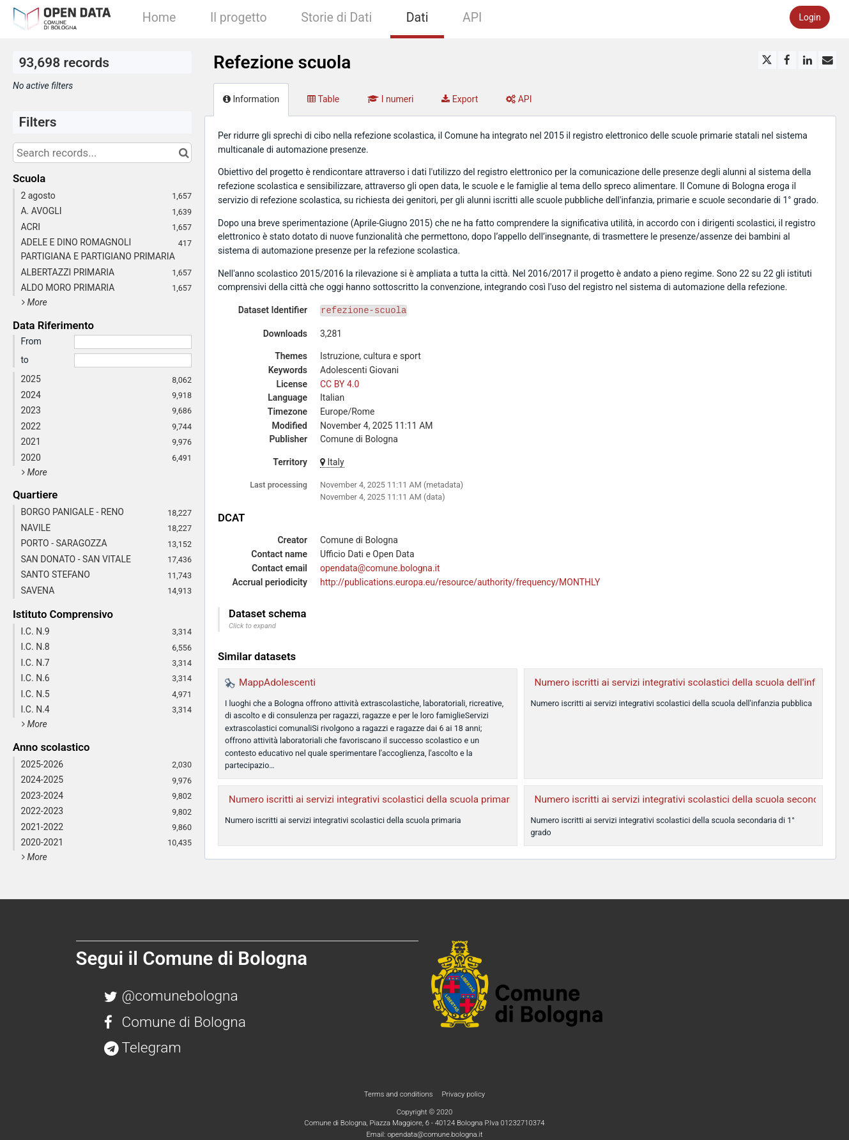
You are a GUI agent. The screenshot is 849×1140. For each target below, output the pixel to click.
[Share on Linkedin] (807, 60)
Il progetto (238, 17)
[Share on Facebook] (787, 60)
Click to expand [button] (252, 626)
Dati (417, 17)
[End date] (133, 360)
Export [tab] (459, 99)
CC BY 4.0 (339, 384)
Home (159, 17)
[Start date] (133, 342)
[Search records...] (102, 152)
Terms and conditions (399, 1094)
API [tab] (519, 99)
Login (810, 17)
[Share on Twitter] (767, 60)
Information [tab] (251, 99)
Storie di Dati (336, 17)
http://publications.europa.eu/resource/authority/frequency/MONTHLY (460, 582)
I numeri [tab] (390, 99)
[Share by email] (827, 60)
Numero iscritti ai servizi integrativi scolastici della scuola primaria (373, 799)
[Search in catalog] (184, 152)
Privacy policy (463, 1094)
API (472, 17)
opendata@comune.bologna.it (380, 568)
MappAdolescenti (277, 682)
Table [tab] (323, 99)
